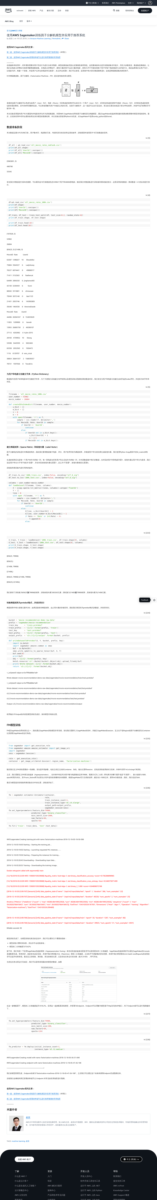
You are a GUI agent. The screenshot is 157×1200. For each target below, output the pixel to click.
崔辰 (28, 1117)
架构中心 (51, 1190)
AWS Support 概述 (121, 1195)
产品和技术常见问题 (56, 1195)
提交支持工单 (119, 1181)
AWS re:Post (118, 1185)
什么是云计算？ (21, 1181)
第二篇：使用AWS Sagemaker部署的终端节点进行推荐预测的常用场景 (33, 57)
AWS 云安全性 (21, 1195)
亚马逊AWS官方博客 (14, 31)
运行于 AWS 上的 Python (91, 1190)
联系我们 (117, 1176)
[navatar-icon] (150, 3)
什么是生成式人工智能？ (25, 1185)
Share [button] (65, 38)
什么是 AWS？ (21, 1176)
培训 (50, 1181)
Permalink (56, 38)
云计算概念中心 (21, 1190)
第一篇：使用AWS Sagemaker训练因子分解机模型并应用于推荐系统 (33, 52)
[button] (152, 3)
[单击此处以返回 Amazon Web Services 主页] (8, 12)
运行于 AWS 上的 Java (90, 1195)
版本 (28, 21)
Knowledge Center (121, 1190)
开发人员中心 (86, 1176)
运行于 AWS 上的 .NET (90, 1185)
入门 (50, 1176)
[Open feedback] (154, 600)
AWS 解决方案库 (55, 1185)
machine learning (18, 1141)
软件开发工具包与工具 (90, 1181)
